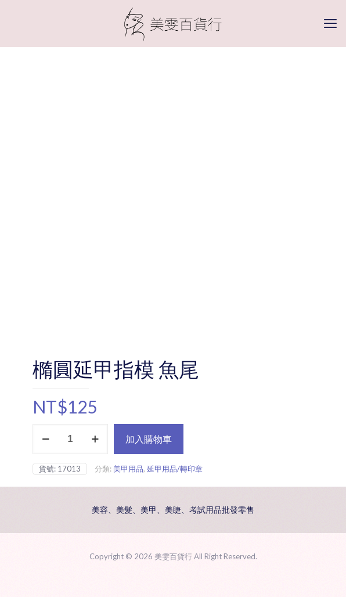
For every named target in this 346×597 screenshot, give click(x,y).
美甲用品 (128, 468)
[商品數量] (70, 439)
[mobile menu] (330, 23)
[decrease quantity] (45, 439)
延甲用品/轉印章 (175, 468)
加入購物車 (148, 438)
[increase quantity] (95, 439)
